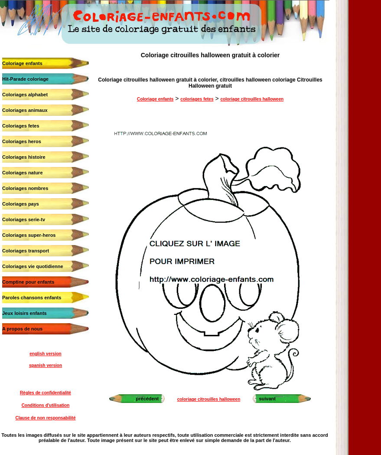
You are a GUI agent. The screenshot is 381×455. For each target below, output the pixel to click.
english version (45, 353)
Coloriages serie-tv (23, 219)
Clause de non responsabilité (46, 418)
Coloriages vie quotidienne (32, 266)
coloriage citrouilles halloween (251, 99)
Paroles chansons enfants (31, 297)
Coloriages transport (25, 250)
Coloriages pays (20, 203)
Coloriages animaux (25, 110)
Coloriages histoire (24, 157)
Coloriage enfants (22, 63)
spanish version (45, 365)
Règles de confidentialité (45, 392)
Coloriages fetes (20, 125)
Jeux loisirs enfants (24, 313)
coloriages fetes (196, 99)
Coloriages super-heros (28, 235)
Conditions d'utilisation (46, 405)
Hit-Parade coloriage (25, 79)
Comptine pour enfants (28, 282)
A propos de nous (22, 328)
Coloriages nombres (25, 188)
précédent (147, 398)
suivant (267, 398)
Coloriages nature (22, 172)
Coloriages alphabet (25, 94)
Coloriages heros (21, 141)
